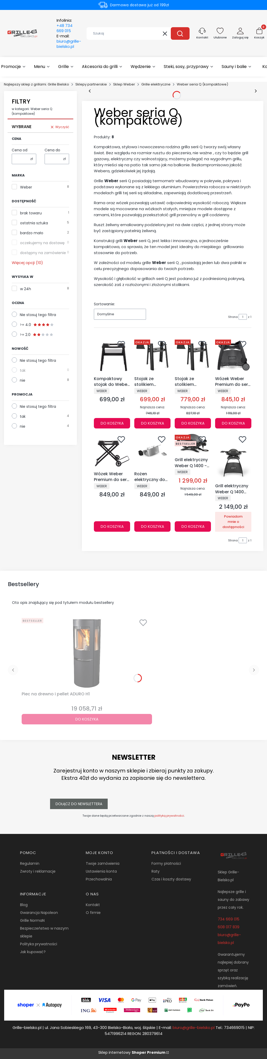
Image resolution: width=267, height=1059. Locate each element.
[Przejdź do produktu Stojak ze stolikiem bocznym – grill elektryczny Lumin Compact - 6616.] (152, 355)
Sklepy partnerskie (91, 84)
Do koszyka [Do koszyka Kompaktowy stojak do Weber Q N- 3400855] (112, 423)
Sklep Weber (124, 84)
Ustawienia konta (101, 871)
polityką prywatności (169, 816)
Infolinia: (64, 25)
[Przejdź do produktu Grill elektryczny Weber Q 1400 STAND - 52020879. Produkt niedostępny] (233, 457)
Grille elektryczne (156, 84)
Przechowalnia (99, 879)
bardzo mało (31, 233)
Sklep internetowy (131, 1052)
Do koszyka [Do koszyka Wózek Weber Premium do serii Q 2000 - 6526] (233, 423)
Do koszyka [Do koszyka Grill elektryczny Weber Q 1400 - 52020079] (192, 526)
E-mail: (69, 41)
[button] (180, 33)
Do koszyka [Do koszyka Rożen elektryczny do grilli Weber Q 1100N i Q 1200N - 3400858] (152, 526)
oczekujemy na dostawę (42, 242)
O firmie (93, 912)
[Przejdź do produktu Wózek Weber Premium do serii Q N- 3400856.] (112, 451)
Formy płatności (166, 863)
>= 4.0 (37, 324)
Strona (233, 317)
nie (22, 380)
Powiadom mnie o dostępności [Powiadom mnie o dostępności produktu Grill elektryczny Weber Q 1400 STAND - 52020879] (233, 521)
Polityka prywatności (38, 944)
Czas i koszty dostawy (171, 879)
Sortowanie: (104, 304)
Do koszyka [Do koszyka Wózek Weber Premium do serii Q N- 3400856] (112, 526)
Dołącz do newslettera (79, 803)
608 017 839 (228, 927)
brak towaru (31, 213)
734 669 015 (228, 919)
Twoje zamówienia (102, 863)
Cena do (52, 150)
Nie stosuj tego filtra (38, 314)
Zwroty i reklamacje (38, 871)
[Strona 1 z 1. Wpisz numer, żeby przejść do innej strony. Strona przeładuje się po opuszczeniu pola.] (243, 317)
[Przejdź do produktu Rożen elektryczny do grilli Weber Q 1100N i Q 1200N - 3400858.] (152, 451)
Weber (26, 187)
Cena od (19, 150)
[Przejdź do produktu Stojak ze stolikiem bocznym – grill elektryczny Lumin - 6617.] (193, 355)
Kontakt (93, 904)
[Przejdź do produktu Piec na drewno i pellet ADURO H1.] (87, 652)
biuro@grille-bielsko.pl (194, 1027)
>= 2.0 (36, 334)
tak (23, 370)
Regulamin (29, 863)
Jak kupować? (33, 951)
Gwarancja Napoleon (39, 912)
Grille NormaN (32, 920)
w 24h (25, 288)
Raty (155, 871)
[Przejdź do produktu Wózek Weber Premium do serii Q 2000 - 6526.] (233, 355)
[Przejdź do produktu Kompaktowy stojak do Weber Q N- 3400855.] (112, 355)
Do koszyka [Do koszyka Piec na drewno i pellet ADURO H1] (86, 719)
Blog (24, 904)
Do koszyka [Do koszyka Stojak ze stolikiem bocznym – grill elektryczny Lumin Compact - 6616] (152, 423)
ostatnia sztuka (34, 223)
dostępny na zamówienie (43, 252)
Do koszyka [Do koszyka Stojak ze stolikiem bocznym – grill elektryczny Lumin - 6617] (192, 423)
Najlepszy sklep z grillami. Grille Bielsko (36, 84)
